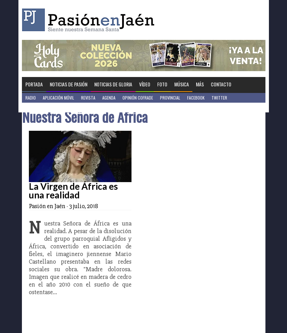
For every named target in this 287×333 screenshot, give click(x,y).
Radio (30, 98)
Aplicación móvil (58, 98)
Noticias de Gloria (113, 84)
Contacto (221, 84)
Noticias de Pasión (68, 84)
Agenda (108, 98)
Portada (34, 84)
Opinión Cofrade (137, 98)
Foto (162, 84)
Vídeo (144, 84)
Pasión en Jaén (90, 20)
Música (181, 84)
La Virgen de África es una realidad (73, 190)
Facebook (196, 98)
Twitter (219, 98)
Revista (88, 98)
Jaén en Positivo (40, 107)
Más (200, 84)
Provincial (170, 98)
